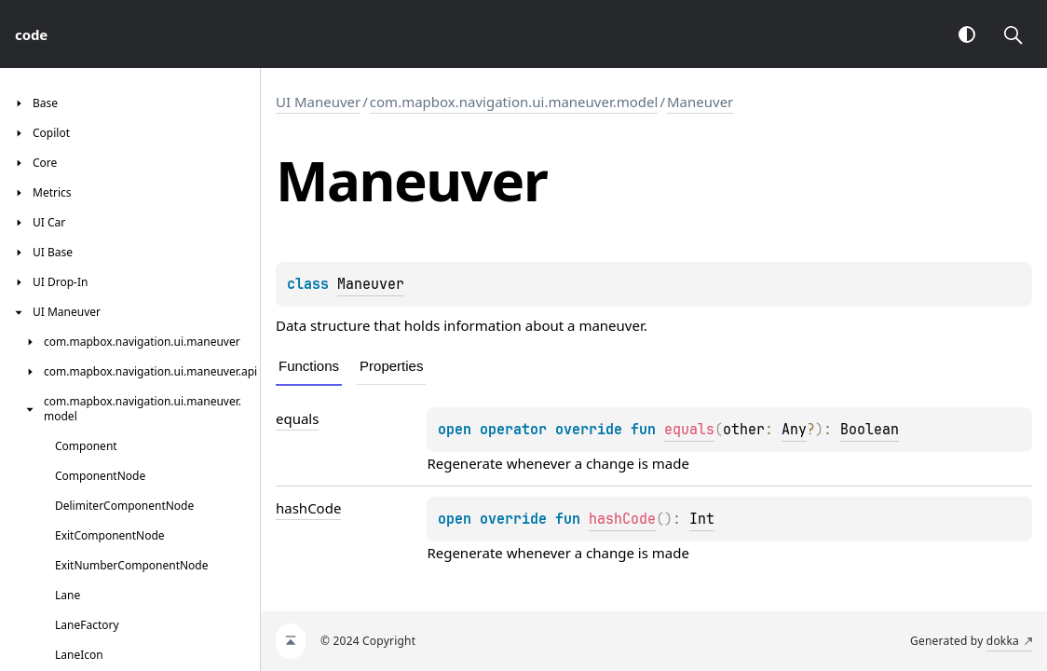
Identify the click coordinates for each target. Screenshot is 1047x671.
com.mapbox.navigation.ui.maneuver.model (514, 101)
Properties (391, 366)
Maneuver (700, 101)
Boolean (869, 429)
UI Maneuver (318, 101)
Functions (309, 366)
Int (701, 519)
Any (794, 429)
